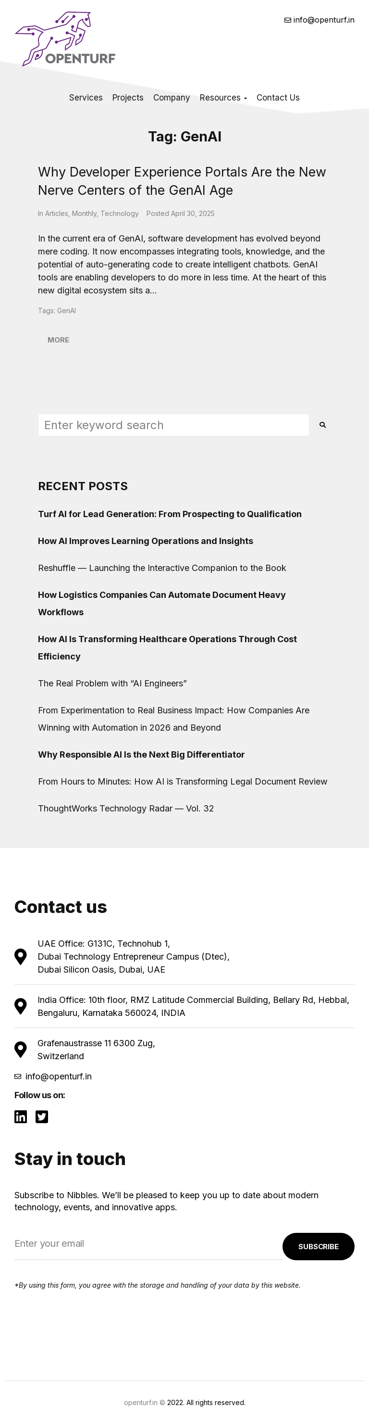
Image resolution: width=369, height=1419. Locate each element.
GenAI (66, 310)
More (58, 339)
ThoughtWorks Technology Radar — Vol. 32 (126, 808)
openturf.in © (144, 1402)
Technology (119, 213)
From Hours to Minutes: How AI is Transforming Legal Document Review (183, 781)
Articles (56, 213)
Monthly (84, 213)
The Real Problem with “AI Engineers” (112, 683)
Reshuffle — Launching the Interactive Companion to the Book (162, 568)
